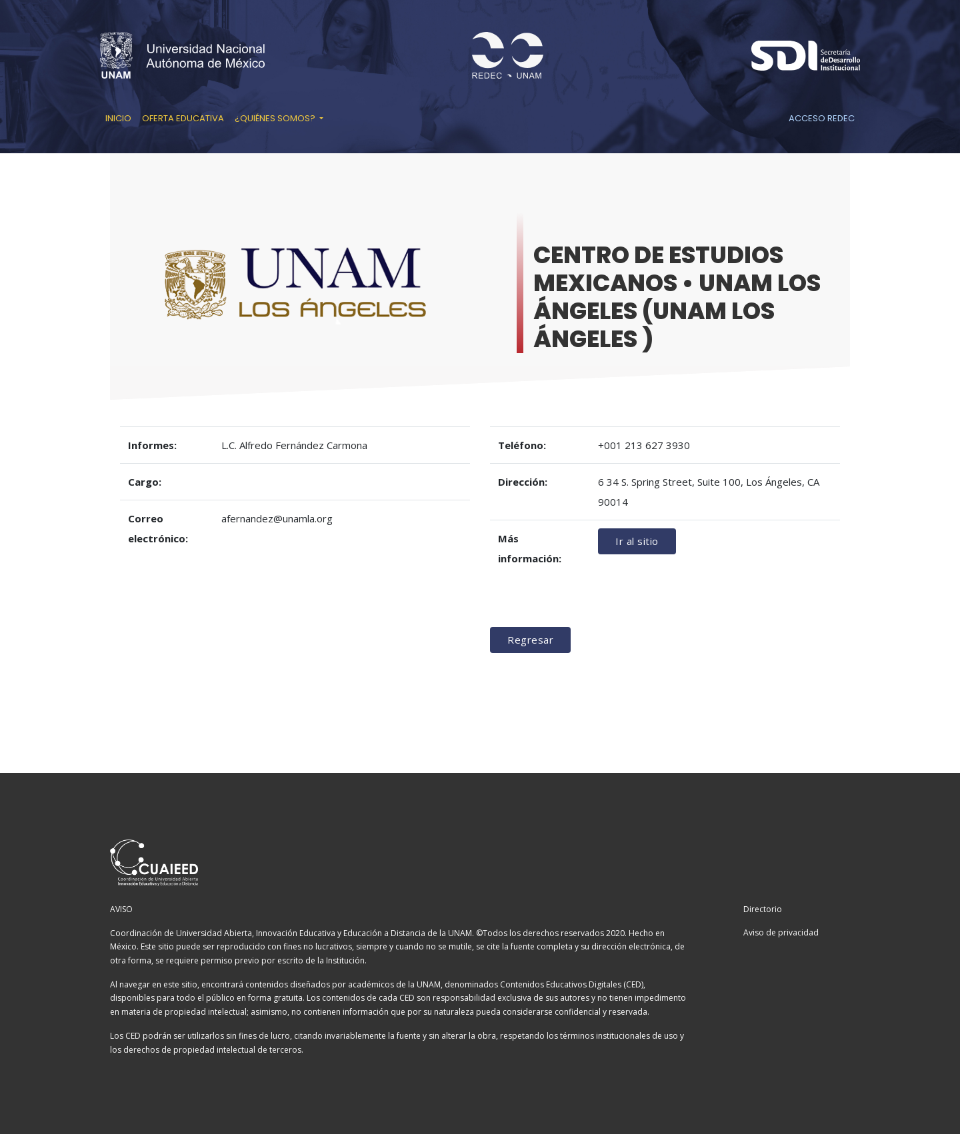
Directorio (762, 909)
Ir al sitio (637, 541)
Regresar (530, 639)
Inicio (118, 118)
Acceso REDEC (822, 118)
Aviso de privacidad (781, 932)
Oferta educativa (183, 118)
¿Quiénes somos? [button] (276, 118)
